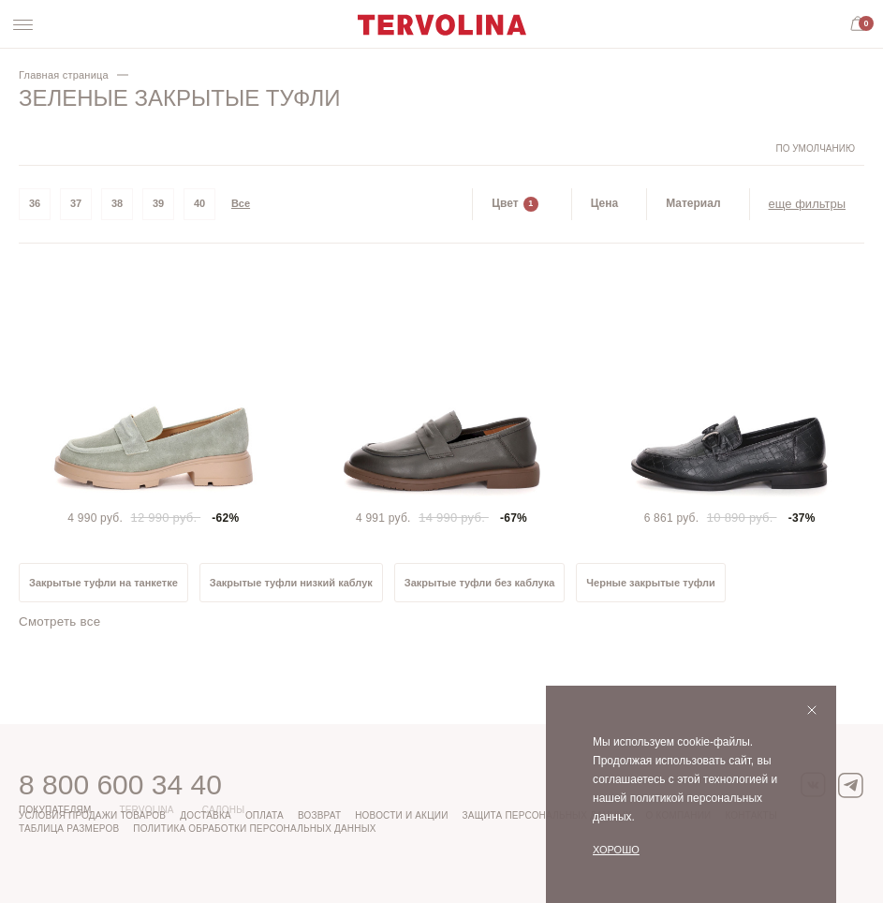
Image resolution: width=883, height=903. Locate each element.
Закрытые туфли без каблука (480, 582)
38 (117, 203)
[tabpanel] (153, 398)
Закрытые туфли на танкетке (103, 582)
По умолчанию (815, 148)
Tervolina (146, 810)
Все (240, 203)
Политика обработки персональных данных (254, 828)
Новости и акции (401, 815)
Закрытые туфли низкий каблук (291, 582)
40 (199, 203)
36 (34, 203)
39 (158, 203)
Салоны (223, 810)
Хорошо (616, 849)
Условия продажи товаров (92, 815)
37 (75, 203)
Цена (605, 203)
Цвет (514, 204)
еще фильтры (807, 204)
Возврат (319, 815)
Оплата (264, 815)
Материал (693, 203)
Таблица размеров (69, 828)
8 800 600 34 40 (120, 784)
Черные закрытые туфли (650, 582)
